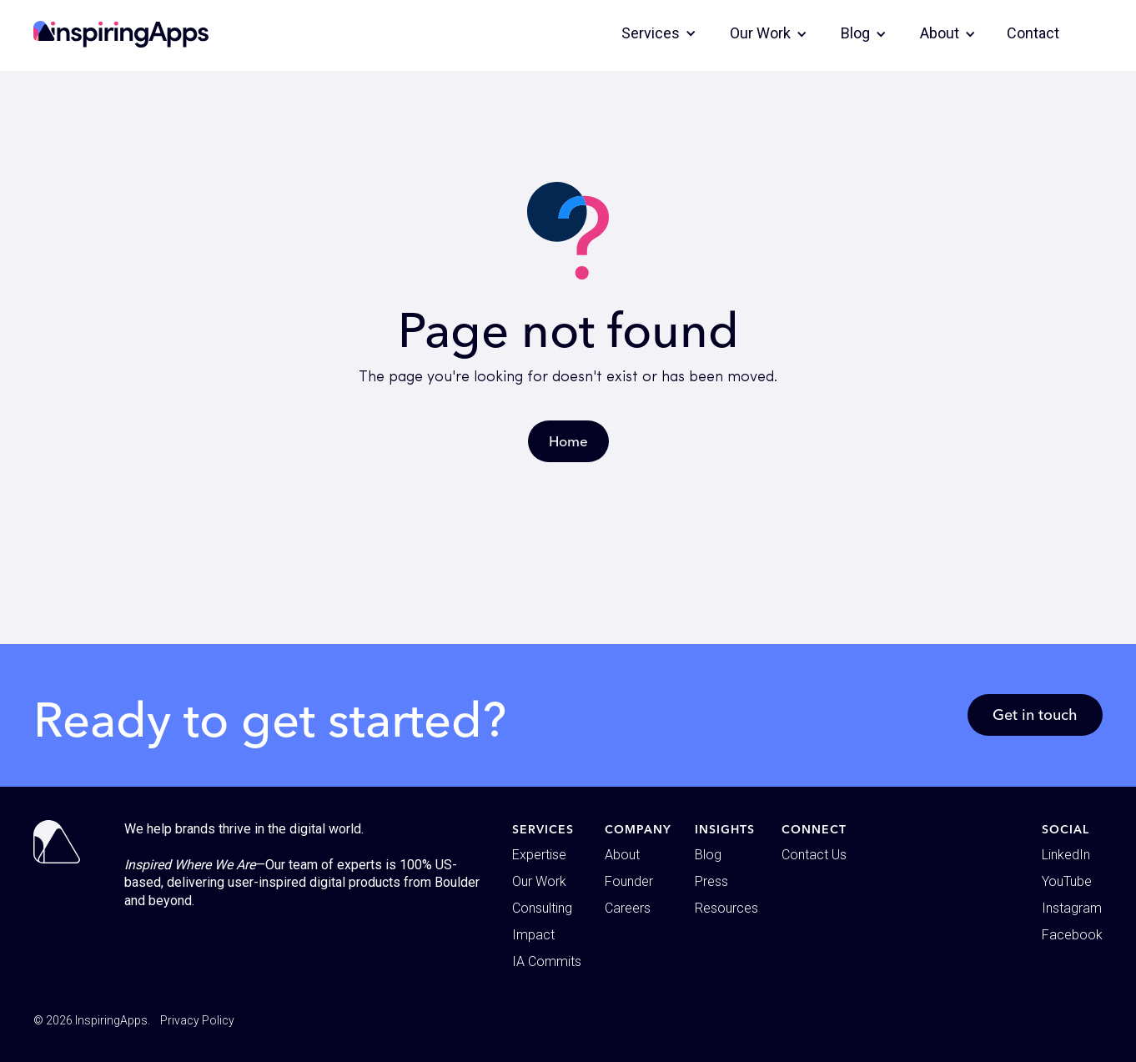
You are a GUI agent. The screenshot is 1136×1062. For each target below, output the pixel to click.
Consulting (542, 908)
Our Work (539, 881)
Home (568, 441)
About (622, 855)
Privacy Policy (197, 1020)
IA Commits (546, 961)
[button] (659, 33)
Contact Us (814, 855)
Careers (628, 908)
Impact (533, 935)
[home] (121, 34)
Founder (629, 881)
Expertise (539, 855)
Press (711, 881)
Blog (708, 855)
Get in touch (1035, 714)
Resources (726, 908)
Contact (1033, 33)
